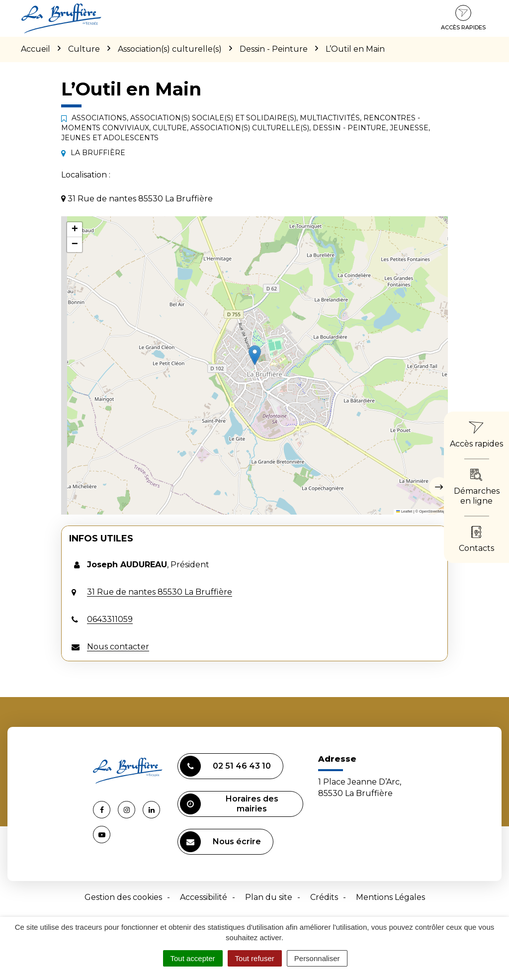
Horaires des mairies (229, 804)
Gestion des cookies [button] (123, 897)
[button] (255, 355)
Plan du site (268, 897)
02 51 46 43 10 (225, 766)
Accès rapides (463, 18)
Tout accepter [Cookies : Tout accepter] (192, 958)
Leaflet (404, 511)
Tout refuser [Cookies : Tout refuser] (254, 958)
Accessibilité (203, 897)
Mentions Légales (390, 897)
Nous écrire (220, 841)
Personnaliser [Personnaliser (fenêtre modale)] (317, 958)
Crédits (324, 897)
